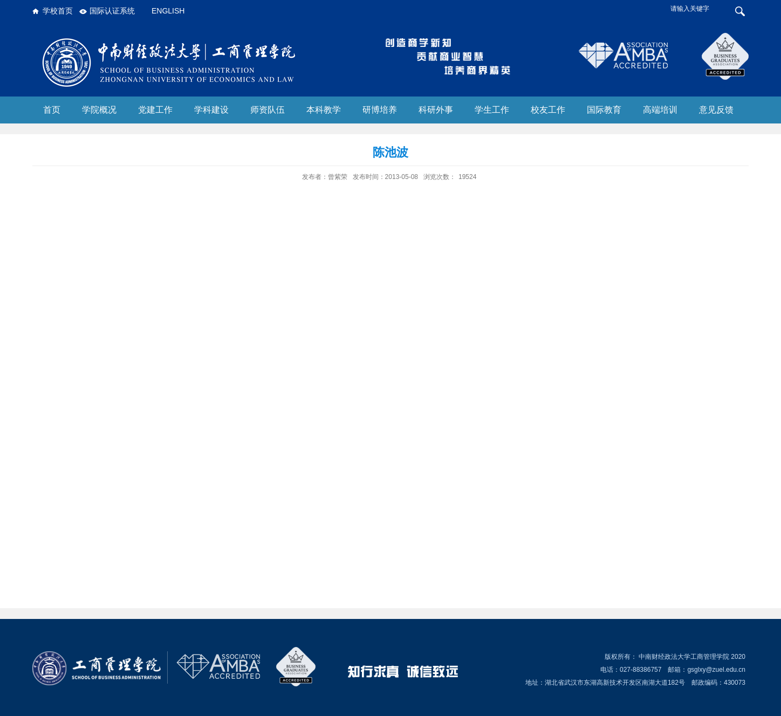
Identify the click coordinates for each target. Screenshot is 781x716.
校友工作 (548, 109)
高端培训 (660, 109)
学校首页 (58, 10)
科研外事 (436, 109)
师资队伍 (267, 109)
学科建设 (211, 109)
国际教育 (604, 109)
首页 (51, 109)
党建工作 (155, 109)
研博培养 (379, 109)
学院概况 (99, 109)
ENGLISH (168, 10)
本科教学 (323, 109)
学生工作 (492, 109)
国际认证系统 (112, 10)
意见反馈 (716, 109)
